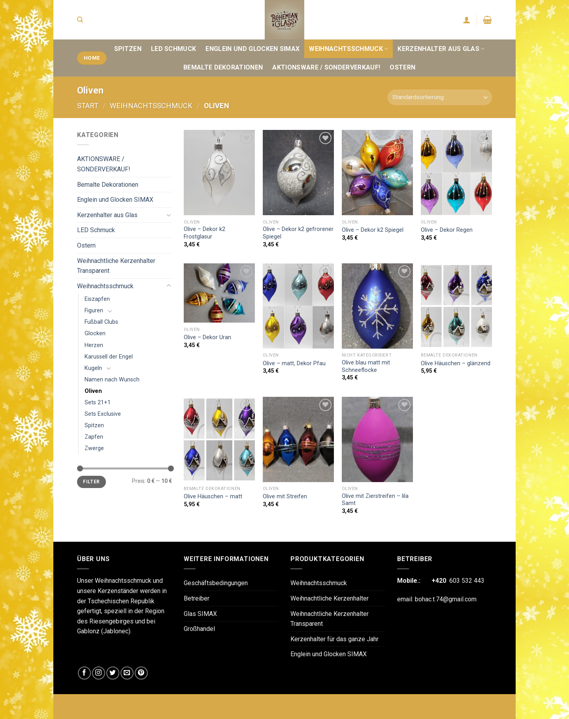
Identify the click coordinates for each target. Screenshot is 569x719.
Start (87, 105)
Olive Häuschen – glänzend (455, 363)
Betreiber (196, 598)
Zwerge (94, 448)
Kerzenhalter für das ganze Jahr (334, 639)
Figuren (94, 310)
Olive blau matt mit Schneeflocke (366, 366)
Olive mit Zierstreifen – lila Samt (375, 500)
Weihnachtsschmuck (348, 49)
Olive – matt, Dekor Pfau (294, 363)
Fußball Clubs (101, 322)
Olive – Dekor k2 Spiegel (372, 230)
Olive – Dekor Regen (447, 230)
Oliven (93, 391)
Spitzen (127, 49)
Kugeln (93, 368)
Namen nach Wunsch (112, 379)
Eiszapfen (97, 299)
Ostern (402, 67)
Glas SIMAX (200, 614)
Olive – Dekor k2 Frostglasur (204, 233)
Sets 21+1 (98, 402)
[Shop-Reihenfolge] (440, 97)
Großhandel (199, 629)
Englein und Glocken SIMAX (252, 49)
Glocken (95, 333)
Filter (91, 481)
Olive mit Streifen (285, 496)
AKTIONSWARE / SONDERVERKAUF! (326, 67)
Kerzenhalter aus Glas (441, 49)
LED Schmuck (173, 49)
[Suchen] (80, 19)
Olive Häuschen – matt (213, 496)
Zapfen (94, 437)
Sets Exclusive (103, 414)
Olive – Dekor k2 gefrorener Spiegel (298, 233)
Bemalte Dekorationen (223, 67)
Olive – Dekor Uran (207, 337)
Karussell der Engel (109, 356)
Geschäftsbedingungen (216, 583)
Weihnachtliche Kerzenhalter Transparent (116, 266)
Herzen (94, 345)
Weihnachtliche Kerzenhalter (329, 598)
